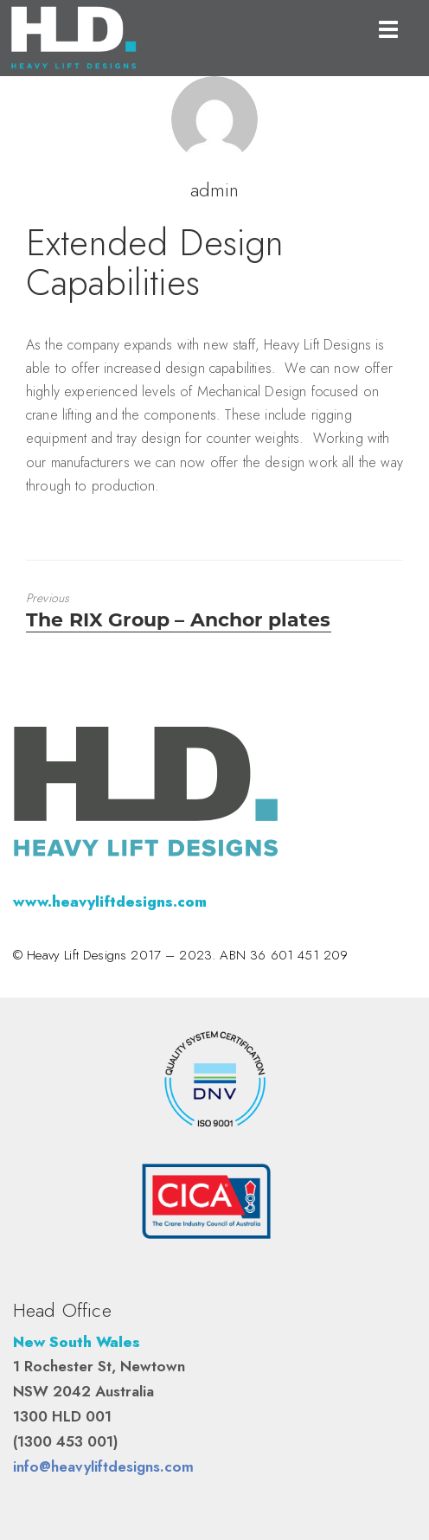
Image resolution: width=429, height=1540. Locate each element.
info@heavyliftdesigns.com (103, 1466)
